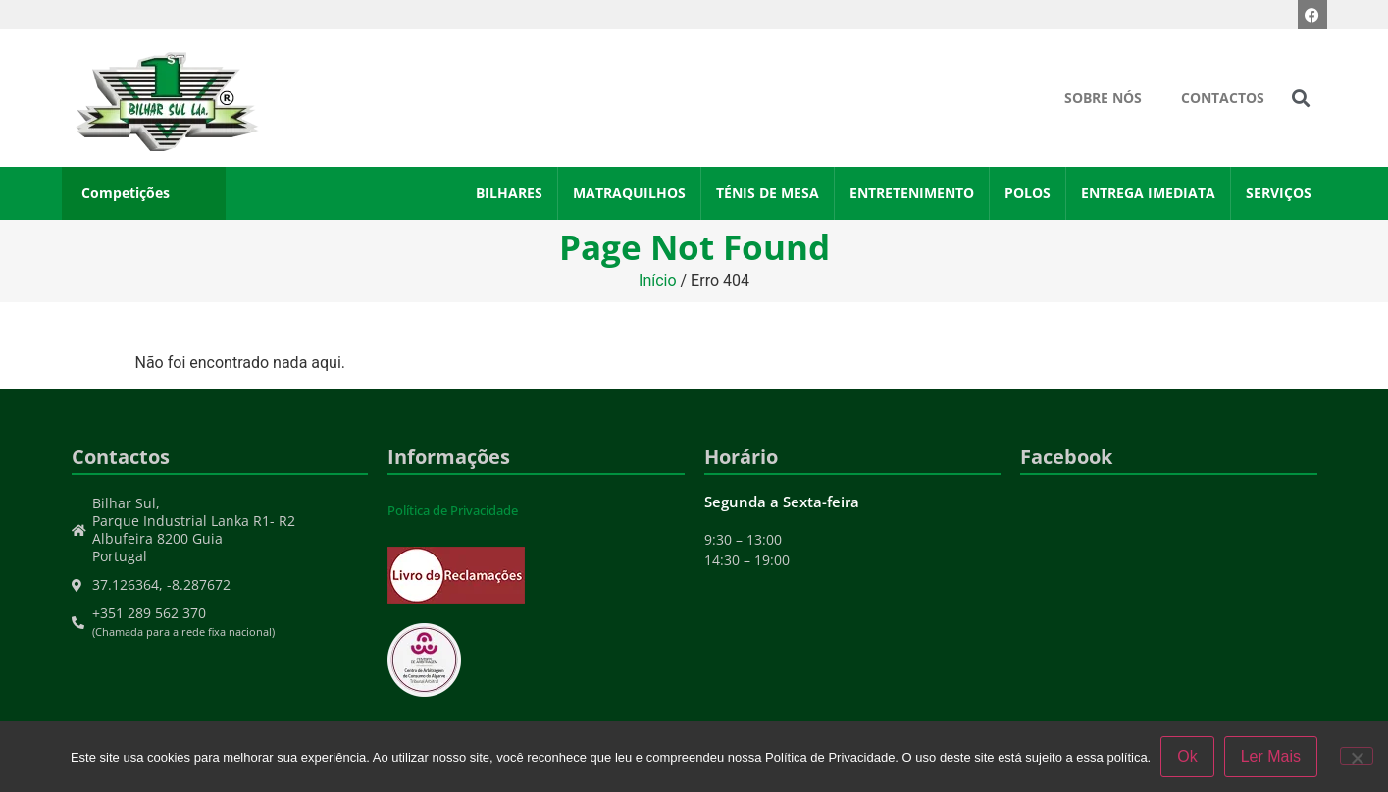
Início (658, 280)
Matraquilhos (629, 193)
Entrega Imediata (1148, 193)
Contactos (1222, 97)
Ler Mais (1271, 756)
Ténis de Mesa (767, 193)
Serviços (1278, 193)
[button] (1300, 98)
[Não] (1356, 756)
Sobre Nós (1103, 97)
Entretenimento (911, 193)
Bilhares (509, 193)
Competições (125, 193)
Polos (1027, 193)
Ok (1187, 756)
